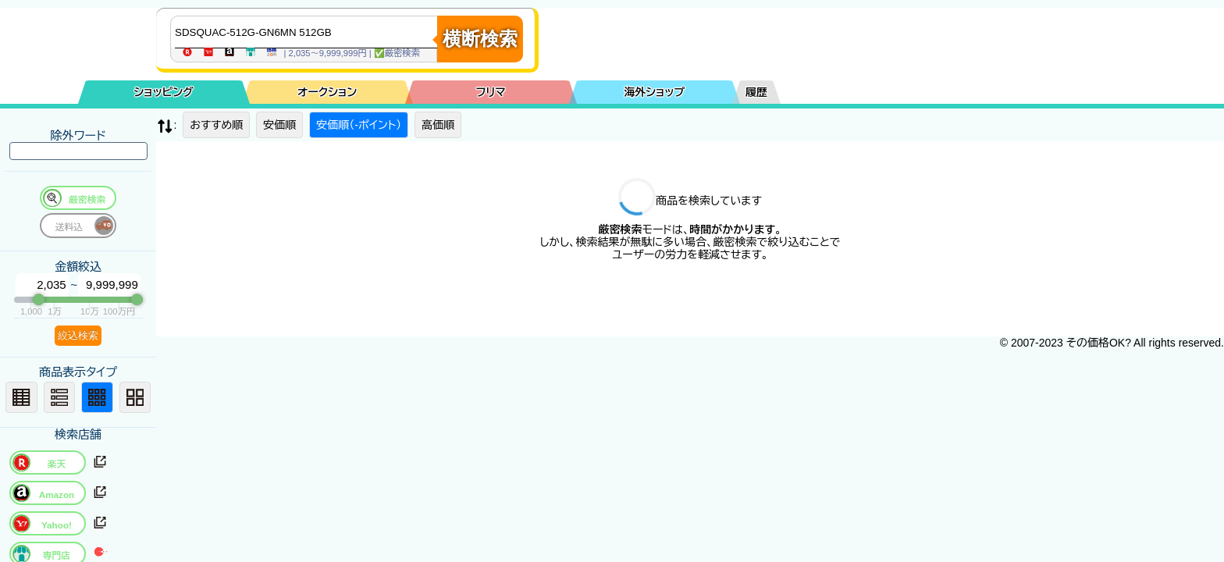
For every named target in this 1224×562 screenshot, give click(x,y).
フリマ (491, 92)
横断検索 (480, 38)
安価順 (279, 125)
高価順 (438, 125)
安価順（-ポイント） (358, 125)
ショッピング (164, 92)
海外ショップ (654, 92)
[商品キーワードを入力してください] (307, 32)
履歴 (756, 92)
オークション (327, 92)
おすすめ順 (216, 125)
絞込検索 (78, 335)
